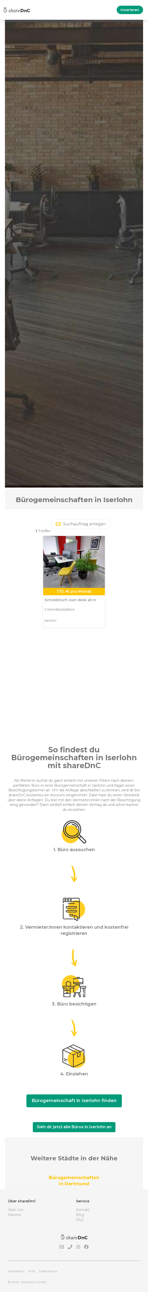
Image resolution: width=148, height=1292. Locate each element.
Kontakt (83, 1210)
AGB (31, 1271)
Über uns (15, 1210)
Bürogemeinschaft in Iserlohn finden (74, 1100)
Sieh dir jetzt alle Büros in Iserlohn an (74, 1127)
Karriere (14, 1214)
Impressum (16, 1271)
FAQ (80, 1220)
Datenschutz (48, 1271)
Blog (80, 1214)
